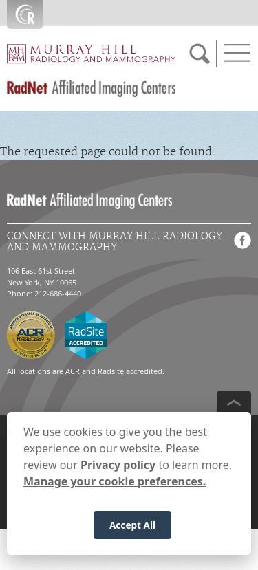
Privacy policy (117, 472)
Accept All (132, 531)
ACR (72, 371)
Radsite (111, 371)
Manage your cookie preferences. (114, 488)
